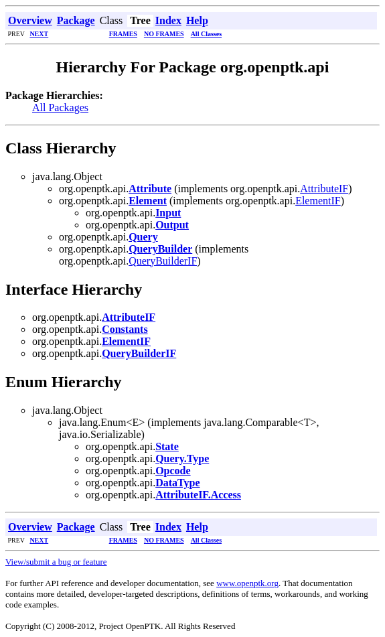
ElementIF (318, 200)
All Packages (60, 107)
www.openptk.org (247, 583)
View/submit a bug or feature (56, 562)
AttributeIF (324, 188)
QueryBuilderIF (163, 261)
